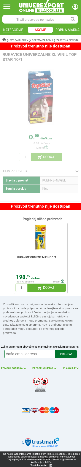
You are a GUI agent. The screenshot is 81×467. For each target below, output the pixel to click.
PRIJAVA (66, 354)
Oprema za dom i (42, 40)
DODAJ (48, 157)
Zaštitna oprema (67, 40)
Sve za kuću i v (19, 40)
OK (51, 465)
